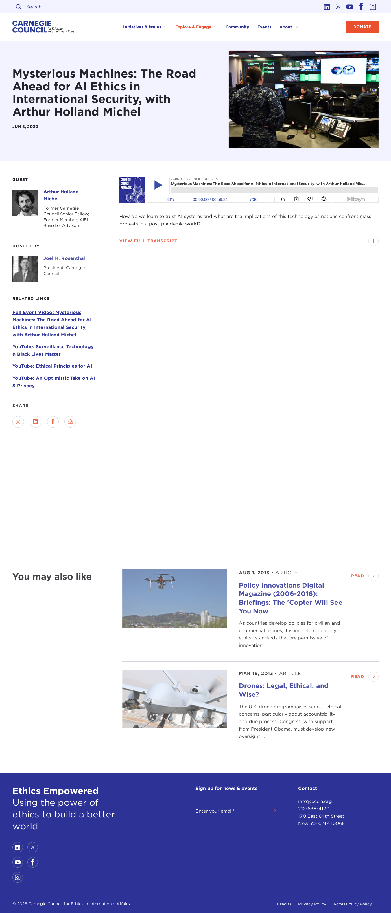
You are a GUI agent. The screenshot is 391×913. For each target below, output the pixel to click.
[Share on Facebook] (53, 422)
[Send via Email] (70, 422)
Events (264, 27)
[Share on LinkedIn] (35, 422)
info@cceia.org (315, 801)
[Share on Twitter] (18, 422)
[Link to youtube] (349, 6)
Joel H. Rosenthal (64, 258)
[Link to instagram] (373, 6)
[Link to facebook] (361, 6)
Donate (362, 27)
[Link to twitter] (338, 6)
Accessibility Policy (352, 904)
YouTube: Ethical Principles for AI (52, 366)
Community (237, 27)
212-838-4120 (313, 808)
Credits (284, 904)
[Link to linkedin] (326, 6)
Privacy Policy (312, 904)
